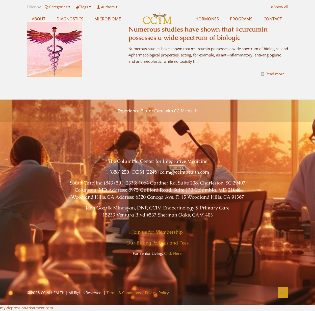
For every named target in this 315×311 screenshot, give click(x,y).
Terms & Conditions (124, 292)
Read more (275, 73)
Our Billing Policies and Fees (157, 243)
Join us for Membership (157, 232)
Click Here (172, 253)
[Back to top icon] (283, 292)
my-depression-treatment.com (26, 307)
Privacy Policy (157, 292)
